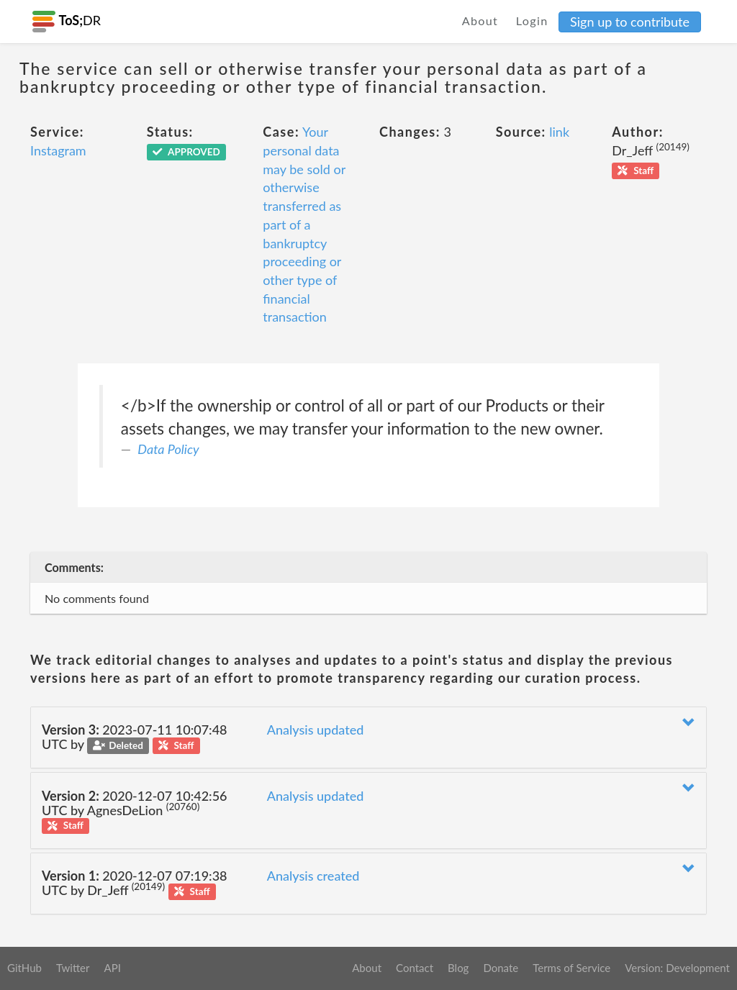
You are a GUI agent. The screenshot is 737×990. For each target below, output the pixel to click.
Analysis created (313, 876)
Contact (414, 967)
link (559, 132)
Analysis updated (315, 729)
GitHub (24, 967)
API (112, 967)
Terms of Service (571, 967)
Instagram (58, 150)
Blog (458, 967)
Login (532, 20)
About (480, 20)
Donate (500, 967)
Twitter (73, 967)
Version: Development (677, 967)
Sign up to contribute (629, 21)
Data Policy (168, 449)
